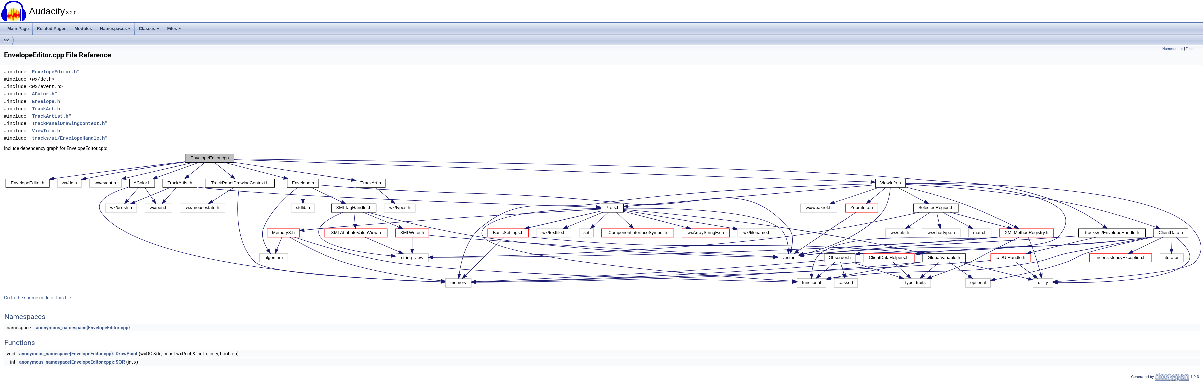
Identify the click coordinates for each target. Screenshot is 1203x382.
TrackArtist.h (50, 116)
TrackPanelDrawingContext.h (68, 123)
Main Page (18, 28)
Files (174, 28)
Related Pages (51, 28)
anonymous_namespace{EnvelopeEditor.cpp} (83, 327)
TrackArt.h (46, 109)
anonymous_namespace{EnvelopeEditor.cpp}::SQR (72, 362)
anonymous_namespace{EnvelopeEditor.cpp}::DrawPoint (78, 353)
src (6, 40)
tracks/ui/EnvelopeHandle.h (68, 138)
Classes (149, 28)
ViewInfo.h (46, 131)
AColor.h (43, 94)
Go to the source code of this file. (38, 297)
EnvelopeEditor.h (54, 72)
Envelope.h (46, 101)
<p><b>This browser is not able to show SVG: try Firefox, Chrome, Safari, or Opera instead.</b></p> (603, 220)
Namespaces (115, 28)
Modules (83, 28)
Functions (1193, 49)
